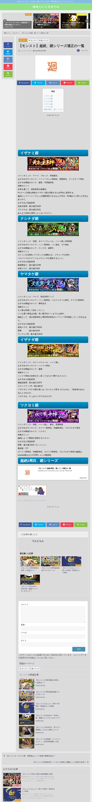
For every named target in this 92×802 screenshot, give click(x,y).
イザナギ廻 (48, 104)
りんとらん (84, 50)
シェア (8, 45)
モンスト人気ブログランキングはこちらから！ (34, 501)
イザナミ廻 (48, 96)
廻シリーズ (45, 40)
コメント (24, 589)
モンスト (23, 40)
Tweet (8, 52)
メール (24, 620)
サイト (24, 627)
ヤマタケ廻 (48, 101)
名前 (23, 612)
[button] (5, 21)
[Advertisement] (35, 132)
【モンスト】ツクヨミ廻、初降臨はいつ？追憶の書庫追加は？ (32, 712)
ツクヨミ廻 (48, 107)
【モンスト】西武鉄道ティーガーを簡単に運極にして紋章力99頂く (57, 719)
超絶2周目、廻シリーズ (53, 109)
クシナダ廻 (48, 99)
